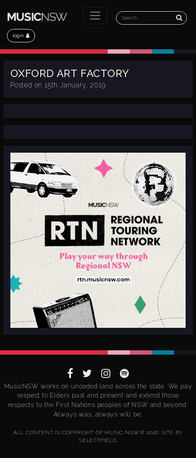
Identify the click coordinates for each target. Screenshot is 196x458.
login (21, 35)
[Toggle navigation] (95, 15)
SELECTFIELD (98, 440)
